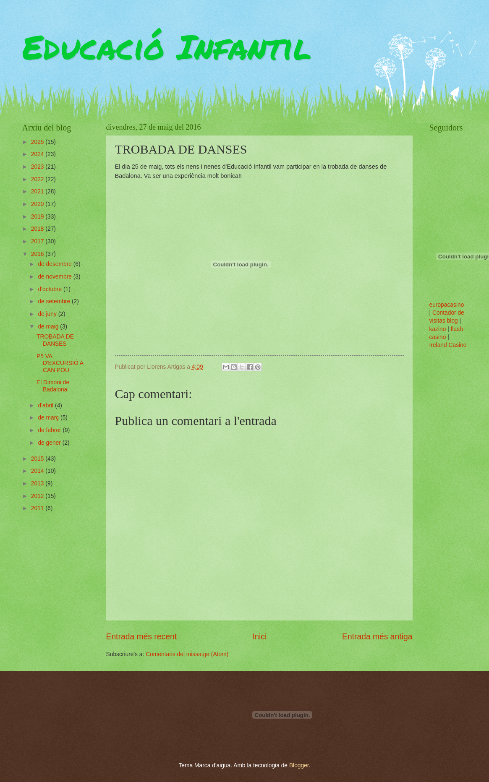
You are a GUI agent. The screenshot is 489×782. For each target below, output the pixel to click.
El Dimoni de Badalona (53, 386)
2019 (38, 217)
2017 (38, 241)
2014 (38, 471)
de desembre (55, 264)
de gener (50, 443)
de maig (49, 326)
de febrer (50, 430)
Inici (259, 636)
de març (49, 417)
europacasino (446, 305)
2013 (38, 483)
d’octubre (50, 289)
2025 (38, 142)
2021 (38, 191)
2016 (38, 254)
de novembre (55, 277)
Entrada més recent (141, 636)
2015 (38, 459)
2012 (38, 496)
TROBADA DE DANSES (55, 340)
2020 (38, 204)
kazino (437, 329)
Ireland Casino (448, 345)
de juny (48, 314)
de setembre (55, 301)
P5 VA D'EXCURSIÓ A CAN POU (60, 363)
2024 (38, 154)
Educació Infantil (166, 46)
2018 (38, 229)
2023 (38, 167)
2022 (38, 179)
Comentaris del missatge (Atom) (187, 654)
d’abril (46, 405)
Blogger (299, 765)
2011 (38, 508)
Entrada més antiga (377, 636)
